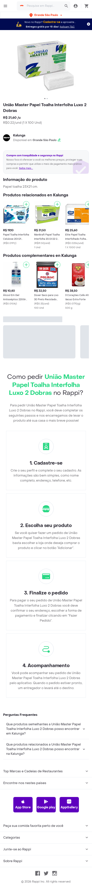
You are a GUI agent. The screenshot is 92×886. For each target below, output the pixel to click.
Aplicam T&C (67, 26)
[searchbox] (43, 6)
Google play (46, 804)
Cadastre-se (51, 22)
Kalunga (19, 135)
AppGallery (69, 804)
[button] (46, 15)
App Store (23, 804)
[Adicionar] (26, 204)
